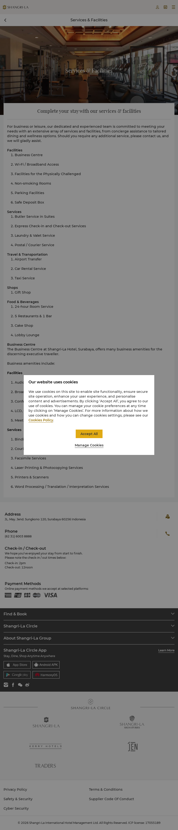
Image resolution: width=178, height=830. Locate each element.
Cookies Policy (40, 420)
